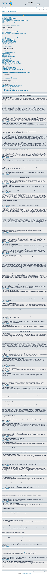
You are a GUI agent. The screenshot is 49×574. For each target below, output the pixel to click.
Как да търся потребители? (7, 77)
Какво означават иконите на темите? (8, 56)
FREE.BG (35, 4)
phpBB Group (26, 552)
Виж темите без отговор (5, 11)
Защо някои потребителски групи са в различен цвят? (11, 63)
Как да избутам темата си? (6, 46)
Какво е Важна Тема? (6, 54)
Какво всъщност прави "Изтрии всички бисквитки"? (11, 25)
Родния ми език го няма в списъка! (8, 30)
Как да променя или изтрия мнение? (8, 36)
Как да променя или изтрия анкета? (8, 39)
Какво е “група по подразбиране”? (8, 64)
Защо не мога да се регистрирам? (8, 24)
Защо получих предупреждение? (8, 43)
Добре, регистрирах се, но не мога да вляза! (10, 22)
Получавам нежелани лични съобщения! (9, 68)
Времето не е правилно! (6, 29)
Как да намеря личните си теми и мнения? (9, 78)
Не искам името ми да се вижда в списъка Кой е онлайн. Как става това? (15, 20)
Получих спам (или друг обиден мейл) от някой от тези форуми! (13, 69)
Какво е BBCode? (5, 49)
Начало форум (4, 569)
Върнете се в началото (5, 112)
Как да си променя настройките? (8, 28)
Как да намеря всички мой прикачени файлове (10, 86)
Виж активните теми (13, 11)
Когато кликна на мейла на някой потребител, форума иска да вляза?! (14, 33)
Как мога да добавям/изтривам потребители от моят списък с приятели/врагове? (16, 72)
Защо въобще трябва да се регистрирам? (9, 18)
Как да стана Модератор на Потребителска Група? (11, 62)
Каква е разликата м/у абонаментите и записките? (11, 81)
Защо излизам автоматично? (7, 19)
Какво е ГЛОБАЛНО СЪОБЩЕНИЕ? (8, 52)
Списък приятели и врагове (7, 71)
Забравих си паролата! (6, 21)
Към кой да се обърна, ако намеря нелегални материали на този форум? (15, 90)
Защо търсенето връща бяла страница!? (9, 76)
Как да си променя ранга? (6, 32)
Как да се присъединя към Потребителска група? (10, 61)
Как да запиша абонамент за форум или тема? (10, 82)
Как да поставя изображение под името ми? (10, 31)
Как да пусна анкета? (6, 38)
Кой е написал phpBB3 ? (6, 88)
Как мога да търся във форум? (7, 75)
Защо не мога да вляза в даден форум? (9, 41)
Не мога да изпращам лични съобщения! (9, 67)
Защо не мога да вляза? (6, 17)
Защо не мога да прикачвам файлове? (9, 42)
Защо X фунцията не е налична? (8, 89)
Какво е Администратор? (6, 58)
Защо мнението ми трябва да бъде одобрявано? (10, 45)
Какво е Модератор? (5, 59)
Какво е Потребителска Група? (7, 60)
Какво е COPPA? (5, 23)
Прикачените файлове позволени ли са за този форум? (12, 85)
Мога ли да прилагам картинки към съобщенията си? (11, 51)
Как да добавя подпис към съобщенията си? (10, 37)
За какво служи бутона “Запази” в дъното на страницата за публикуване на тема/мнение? (18, 44)
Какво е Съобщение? (6, 53)
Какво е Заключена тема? (6, 55)
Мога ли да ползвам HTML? (7, 50)
